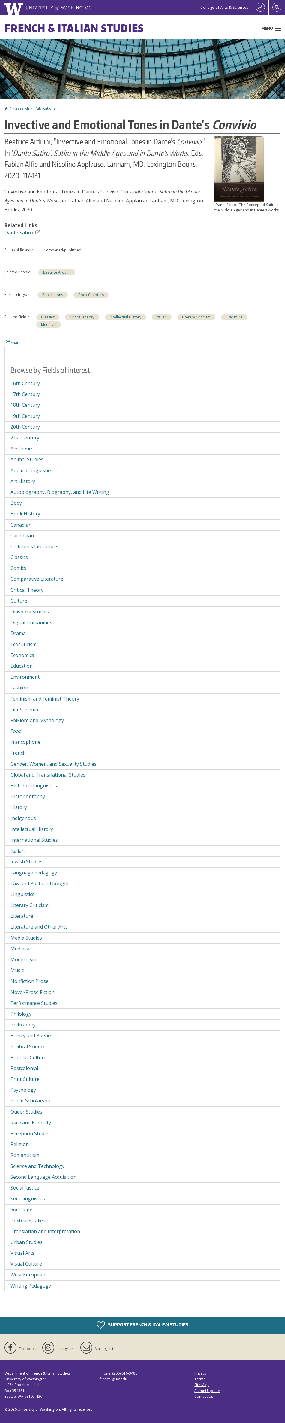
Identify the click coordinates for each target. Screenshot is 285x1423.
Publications (45, 108)
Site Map (201, 1384)
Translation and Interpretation (45, 1231)
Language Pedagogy (33, 872)
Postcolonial (24, 1068)
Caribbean (22, 535)
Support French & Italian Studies (142, 1325)
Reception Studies (30, 1133)
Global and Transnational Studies (48, 774)
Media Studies (26, 938)
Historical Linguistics (33, 785)
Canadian (21, 524)
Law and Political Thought (39, 883)
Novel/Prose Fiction (32, 992)
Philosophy (23, 1024)
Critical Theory (82, 317)
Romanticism (24, 1155)
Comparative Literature (36, 579)
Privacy (200, 1373)
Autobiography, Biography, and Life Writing (59, 492)
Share (13, 342)
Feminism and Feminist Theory (44, 698)
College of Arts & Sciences (224, 7)
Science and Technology (37, 1166)
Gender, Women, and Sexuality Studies (53, 764)
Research (21, 108)
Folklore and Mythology (37, 720)
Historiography (27, 796)
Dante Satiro (22, 232)
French (18, 753)
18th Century (25, 405)
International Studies (34, 840)
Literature (234, 317)
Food (16, 731)
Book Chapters (91, 294)
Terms (199, 1379)
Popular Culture (28, 1057)
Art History (22, 481)
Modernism (23, 959)
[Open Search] (277, 7)
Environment (25, 676)
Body (16, 503)
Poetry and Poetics (31, 1035)
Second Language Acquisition (43, 1177)
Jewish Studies (26, 861)
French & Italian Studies (74, 28)
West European (27, 1274)
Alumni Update (207, 1390)
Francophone (25, 742)
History (18, 807)
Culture (18, 600)
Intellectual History (125, 317)
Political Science (28, 1046)
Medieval (48, 324)
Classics (48, 317)
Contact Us (203, 1396)
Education (21, 666)
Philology (21, 1014)
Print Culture (25, 1079)
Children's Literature (33, 546)
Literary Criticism (196, 317)
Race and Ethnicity (30, 1122)
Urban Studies (26, 1242)
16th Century (25, 383)
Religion (19, 1144)
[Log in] (260, 7)
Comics (18, 568)
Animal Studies (27, 459)
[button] (239, 168)
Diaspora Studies (29, 611)
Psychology (23, 1090)
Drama (18, 633)
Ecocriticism (23, 644)
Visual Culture (26, 1263)
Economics (22, 655)
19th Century (25, 416)
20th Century (25, 427)
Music (17, 970)
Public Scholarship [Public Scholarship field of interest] (31, 1100)
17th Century (25, 394)
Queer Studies (26, 1111)
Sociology (21, 1209)
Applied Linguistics (31, 470)
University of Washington (39, 1409)
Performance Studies (34, 1003)
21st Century (24, 437)
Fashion (19, 687)
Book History (25, 513)
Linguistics (22, 894)
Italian (162, 317)
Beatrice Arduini (56, 272)
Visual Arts (22, 1253)
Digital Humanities (31, 622)
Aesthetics (22, 448)
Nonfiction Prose (29, 981)
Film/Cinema (24, 709)
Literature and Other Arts (39, 926)
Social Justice (24, 1187)
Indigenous (23, 818)
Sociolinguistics (27, 1198)
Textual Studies (27, 1220)
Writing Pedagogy (30, 1285)
